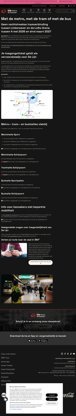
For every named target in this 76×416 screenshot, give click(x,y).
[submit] (73, 11)
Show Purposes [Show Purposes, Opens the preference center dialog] (51, 403)
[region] (34, 398)
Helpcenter (53, 6)
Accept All (52, 395)
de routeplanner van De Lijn (10, 215)
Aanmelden (62, 6)
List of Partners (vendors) (16, 409)
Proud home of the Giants (39, 6)
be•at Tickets (6, 365)
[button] (5, 399)
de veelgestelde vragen (14, 236)
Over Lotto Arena (8, 354)
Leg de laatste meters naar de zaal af (40, 262)
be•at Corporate (8, 369)
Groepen (4, 377)
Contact (4, 384)
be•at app (5, 361)
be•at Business (7, 373)
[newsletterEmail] (38, 326)
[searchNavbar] (65, 11)
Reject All (51, 399)
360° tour (5, 358)
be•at (73, 358)
